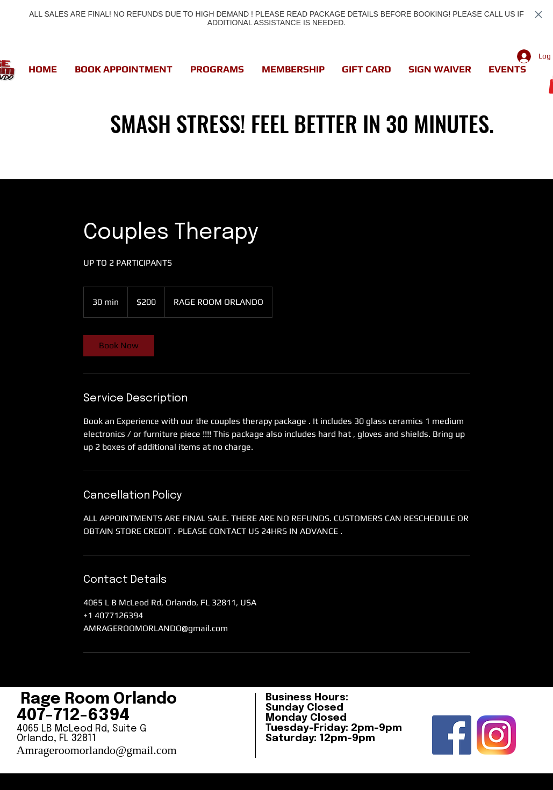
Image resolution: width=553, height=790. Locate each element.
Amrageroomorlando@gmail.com (97, 750)
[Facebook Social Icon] (451, 735)
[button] (124, 69)
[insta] (496, 735)
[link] (118, 345)
